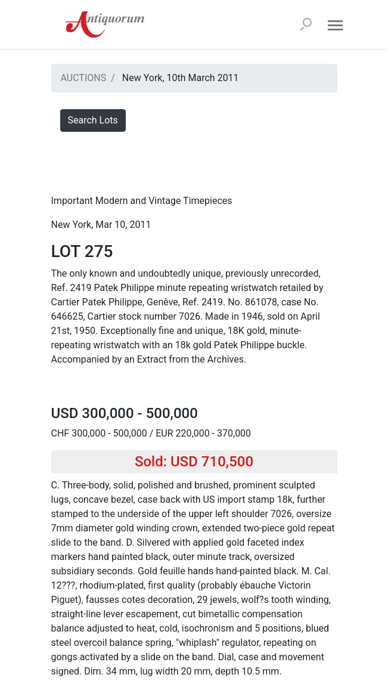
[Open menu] (335, 24)
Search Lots (93, 120)
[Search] (305, 24)
